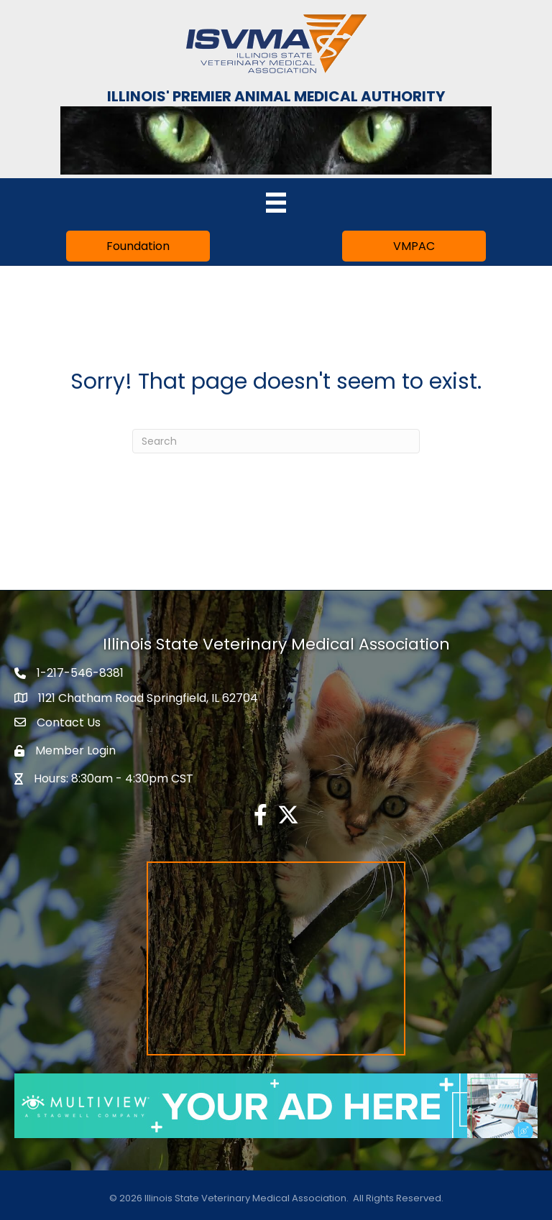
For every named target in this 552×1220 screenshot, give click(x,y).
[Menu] (276, 202)
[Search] (276, 441)
